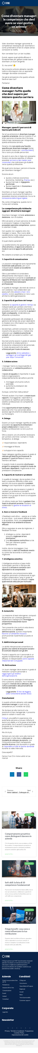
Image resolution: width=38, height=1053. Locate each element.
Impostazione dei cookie (20, 1035)
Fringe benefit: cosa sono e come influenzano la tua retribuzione (17, 931)
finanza (27, 180)
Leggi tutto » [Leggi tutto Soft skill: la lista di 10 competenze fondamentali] (9, 900)
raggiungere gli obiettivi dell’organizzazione (11, 675)
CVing (4, 718)
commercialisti (27, 150)
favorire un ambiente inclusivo (14, 634)
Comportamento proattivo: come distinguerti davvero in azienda (18, 836)
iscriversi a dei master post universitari (16, 161)
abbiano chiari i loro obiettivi (16, 293)
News (26, 31)
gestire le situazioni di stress (16, 506)
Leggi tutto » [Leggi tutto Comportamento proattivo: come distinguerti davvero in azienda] (9, 854)
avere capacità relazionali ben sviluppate (18, 660)
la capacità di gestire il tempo (21, 305)
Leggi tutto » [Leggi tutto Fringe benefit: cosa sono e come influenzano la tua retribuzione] (9, 949)
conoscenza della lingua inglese (14, 198)
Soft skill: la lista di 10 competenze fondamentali (17, 883)
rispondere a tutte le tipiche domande (19, 746)
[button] (12, 774)
